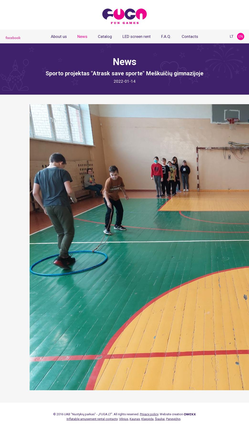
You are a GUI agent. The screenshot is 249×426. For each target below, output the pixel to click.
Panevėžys (173, 419)
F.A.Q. (166, 36)
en (240, 36)
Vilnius (123, 419)
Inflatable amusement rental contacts (92, 419)
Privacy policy (149, 414)
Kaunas (135, 419)
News (82, 36)
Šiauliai (160, 419)
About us (59, 36)
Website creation (178, 414)
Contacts (190, 36)
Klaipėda (147, 419)
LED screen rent (136, 36)
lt (231, 36)
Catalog (105, 36)
